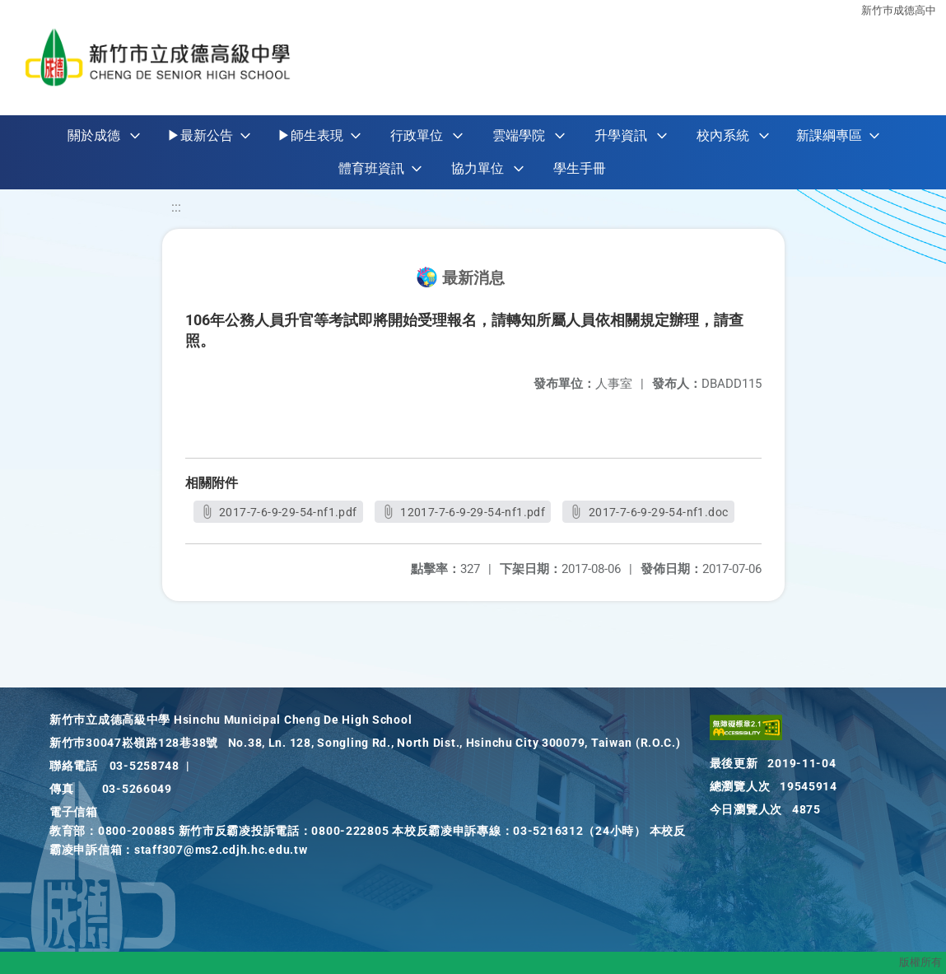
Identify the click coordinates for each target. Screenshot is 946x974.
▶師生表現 (310, 135)
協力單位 (477, 168)
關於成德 (94, 135)
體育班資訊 (371, 168)
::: (176, 207)
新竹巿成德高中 (898, 10)
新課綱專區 (829, 135)
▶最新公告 (200, 135)
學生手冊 (579, 168)
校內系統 (723, 135)
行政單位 (416, 135)
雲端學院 (518, 135)
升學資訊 (620, 135)
